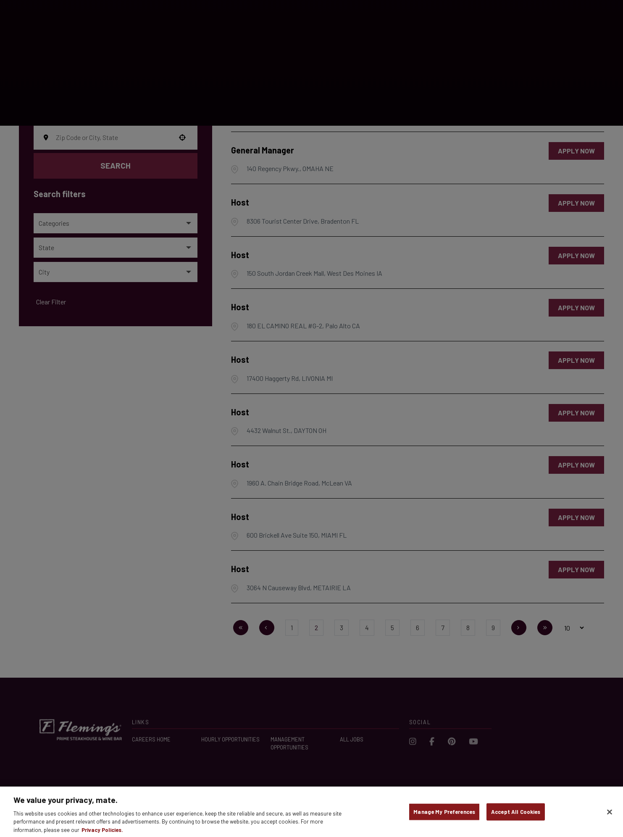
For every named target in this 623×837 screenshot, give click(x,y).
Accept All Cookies (515, 817)
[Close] (609, 817)
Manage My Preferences (444, 817)
